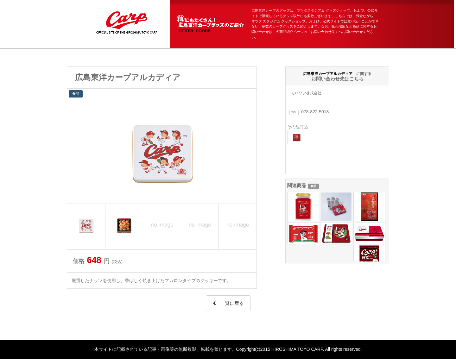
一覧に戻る (228, 303)
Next (248, 151)
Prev (75, 151)
